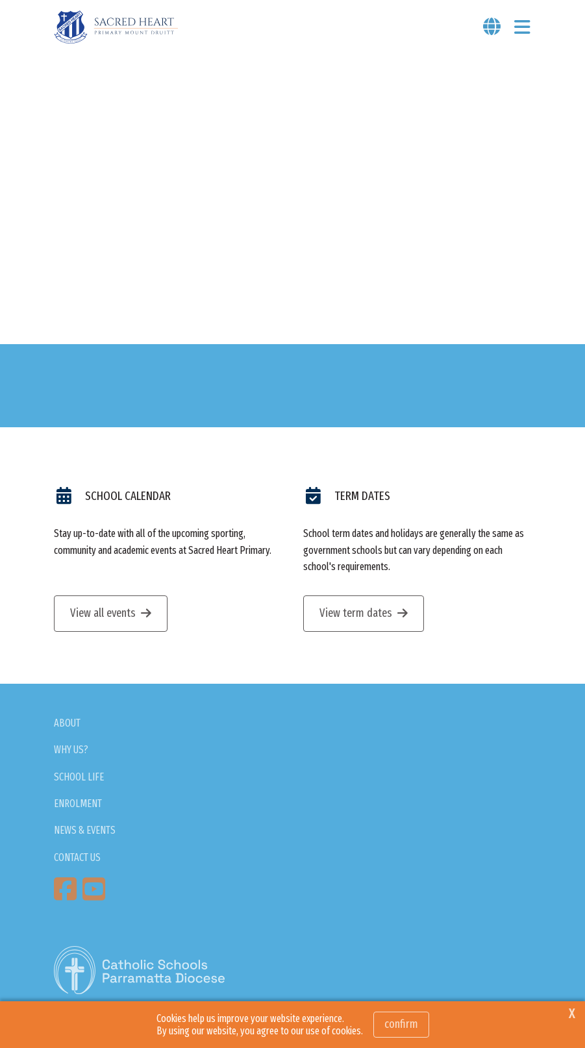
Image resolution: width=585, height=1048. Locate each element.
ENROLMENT (78, 803)
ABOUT (67, 723)
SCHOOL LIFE (79, 777)
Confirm (401, 1024)
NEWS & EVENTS (85, 830)
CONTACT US (77, 857)
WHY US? (71, 749)
